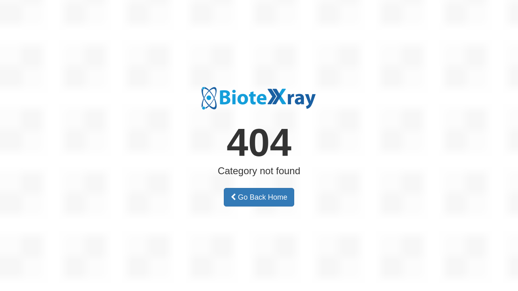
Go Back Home (259, 197)
